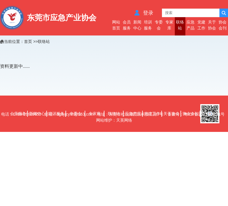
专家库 (169, 25)
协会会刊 (223, 25)
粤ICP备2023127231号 (205, 114)
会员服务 (127, 25)
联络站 (180, 25)
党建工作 (201, 25)
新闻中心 (137, 25)
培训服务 (148, 25)
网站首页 (116, 25)
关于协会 (212, 25)
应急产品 (191, 25)
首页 (28, 41)
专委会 (159, 25)
